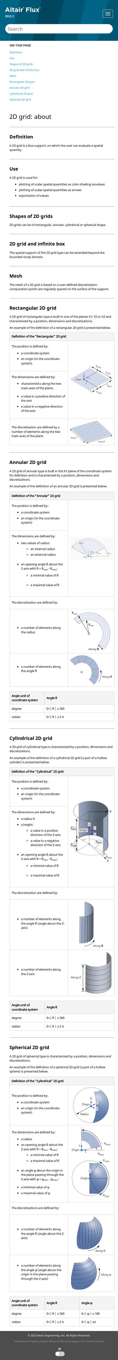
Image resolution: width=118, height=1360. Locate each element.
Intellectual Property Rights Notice (35, 1341)
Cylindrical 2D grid (21, 93)
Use (12, 58)
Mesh (13, 76)
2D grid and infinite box (24, 70)
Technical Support (70, 1341)
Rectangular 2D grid (22, 81)
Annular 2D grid (20, 87)
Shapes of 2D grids (21, 64)
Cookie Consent (94, 1341)
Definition (16, 52)
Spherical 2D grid (20, 99)
